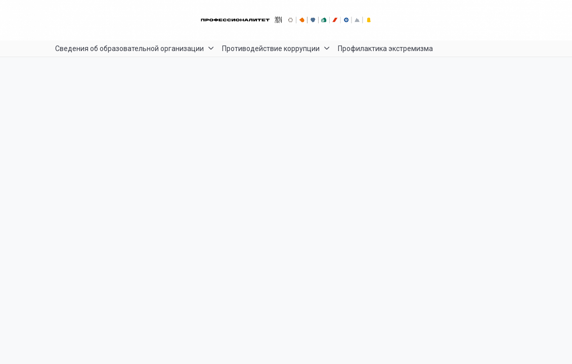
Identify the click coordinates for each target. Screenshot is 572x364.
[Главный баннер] (286, 20)
